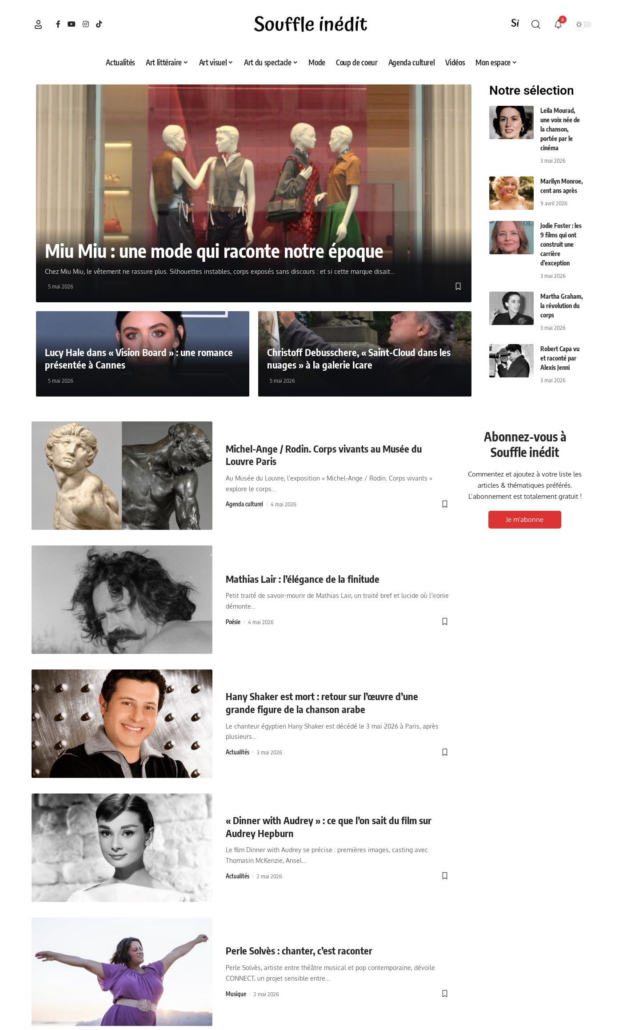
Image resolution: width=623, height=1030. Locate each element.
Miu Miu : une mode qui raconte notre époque (214, 250)
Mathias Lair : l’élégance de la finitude (302, 579)
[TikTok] (99, 24)
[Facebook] (58, 24)
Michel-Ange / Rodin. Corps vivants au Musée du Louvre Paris (324, 455)
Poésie (233, 621)
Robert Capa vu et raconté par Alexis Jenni (559, 358)
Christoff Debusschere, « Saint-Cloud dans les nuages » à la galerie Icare (359, 358)
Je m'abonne (524, 519)
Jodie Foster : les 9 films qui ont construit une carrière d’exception (561, 244)
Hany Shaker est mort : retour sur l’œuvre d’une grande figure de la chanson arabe (322, 702)
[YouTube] (71, 24)
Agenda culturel (244, 504)
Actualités (237, 752)
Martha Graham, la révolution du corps (561, 306)
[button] (38, 24)
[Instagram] (85, 24)
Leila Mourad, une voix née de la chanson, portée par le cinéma (560, 129)
